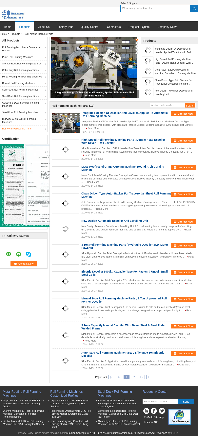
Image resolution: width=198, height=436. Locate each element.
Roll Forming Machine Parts (16, 128)
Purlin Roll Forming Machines (17, 57)
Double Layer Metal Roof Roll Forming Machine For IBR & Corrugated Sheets (23, 423)
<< (119, 377)
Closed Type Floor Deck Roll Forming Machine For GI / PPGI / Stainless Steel (119, 423)
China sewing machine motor (50, 433)
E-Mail (148, 417)
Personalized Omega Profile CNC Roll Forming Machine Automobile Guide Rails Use (70, 414)
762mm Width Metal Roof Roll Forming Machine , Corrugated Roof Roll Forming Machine (23, 414)
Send (186, 401)
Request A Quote (139, 26)
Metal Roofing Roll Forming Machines (22, 76)
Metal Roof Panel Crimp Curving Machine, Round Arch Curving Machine (175, 71)
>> (141, 377)
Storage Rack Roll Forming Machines (22, 63)
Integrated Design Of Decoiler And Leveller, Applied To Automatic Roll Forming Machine (172, 50)
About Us (44, 26)
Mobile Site (151, 422)
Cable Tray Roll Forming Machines (20, 70)
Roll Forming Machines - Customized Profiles (21, 49)
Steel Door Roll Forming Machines (20, 112)
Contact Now (185, 113)
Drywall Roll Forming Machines (18, 83)
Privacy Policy (25, 433)
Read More (93, 128)
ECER (174, 433)
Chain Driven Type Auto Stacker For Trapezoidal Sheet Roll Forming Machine (173, 82)
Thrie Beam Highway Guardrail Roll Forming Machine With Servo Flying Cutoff (69, 424)
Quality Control (90, 26)
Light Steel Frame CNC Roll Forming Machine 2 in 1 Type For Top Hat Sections (69, 403)
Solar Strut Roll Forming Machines (20, 89)
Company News (167, 26)
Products (24, 26)
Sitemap (159, 417)
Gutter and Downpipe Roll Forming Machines (20, 104)
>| (149, 377)
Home (7, 26)
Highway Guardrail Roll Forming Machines (19, 121)
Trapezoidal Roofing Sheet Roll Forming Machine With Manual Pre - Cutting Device (24, 403)
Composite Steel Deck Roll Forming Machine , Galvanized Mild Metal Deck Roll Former (118, 414)
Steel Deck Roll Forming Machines (20, 96)
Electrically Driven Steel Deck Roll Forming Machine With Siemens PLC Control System (117, 403)
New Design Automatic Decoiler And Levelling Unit (173, 92)
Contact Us (114, 26)
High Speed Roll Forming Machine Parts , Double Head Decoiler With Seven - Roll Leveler (172, 61)
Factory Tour (65, 26)
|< (111, 377)
